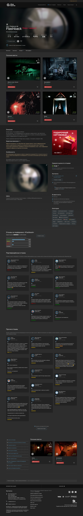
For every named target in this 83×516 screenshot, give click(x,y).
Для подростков (69, 213)
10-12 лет (73, 223)
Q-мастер (8, 246)
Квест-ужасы (67, 221)
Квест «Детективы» (12, 458)
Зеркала (10, 116)
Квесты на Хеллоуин (63, 217)
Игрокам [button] (59, 4)
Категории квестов (34, 504)
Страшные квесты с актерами (64, 223)
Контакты (15, 50)
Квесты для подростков (12, 453)
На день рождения (63, 215)
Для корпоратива (61, 213)
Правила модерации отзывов (36, 493)
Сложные (54, 213)
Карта (64, 4)
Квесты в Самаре (11, 439)
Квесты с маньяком (11, 447)
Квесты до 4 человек (12, 450)
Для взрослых (55, 215)
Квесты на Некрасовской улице (14, 456)
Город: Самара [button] (70, 4)
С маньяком (74, 221)
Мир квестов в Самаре (11, 486)
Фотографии (29, 50)
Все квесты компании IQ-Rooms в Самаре (16, 442)
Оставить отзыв (41, 235)
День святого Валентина (57, 219)
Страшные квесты (11, 445)
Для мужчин (71, 215)
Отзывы (21, 50)
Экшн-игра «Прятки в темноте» (14, 465)
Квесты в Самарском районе (13, 468)
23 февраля (72, 219)
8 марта (66, 219)
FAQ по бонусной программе (35, 500)
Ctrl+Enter (37, 491)
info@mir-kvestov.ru (12, 504)
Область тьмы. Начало (13, 82)
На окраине (59, 458)
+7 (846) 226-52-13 (11, 501)
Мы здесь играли (11, 41)
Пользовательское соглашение (36, 495)
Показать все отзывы (41, 428)
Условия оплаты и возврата (35, 498)
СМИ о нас (32, 502)
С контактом (55, 223)
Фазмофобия (47, 82)
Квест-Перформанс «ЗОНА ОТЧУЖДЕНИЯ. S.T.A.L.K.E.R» (16, 462)
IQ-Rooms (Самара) (13, 31)
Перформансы (60, 221)
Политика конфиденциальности (36, 497)
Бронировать (11, 121)
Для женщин (55, 217)
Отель (33, 458)
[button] (47, 165)
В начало (62, 486)
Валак (45, 116)
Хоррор (54, 221)
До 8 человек (55, 225)
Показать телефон (57, 179)
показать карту (57, 177)
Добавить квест (33, 506)
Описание (8, 50)
